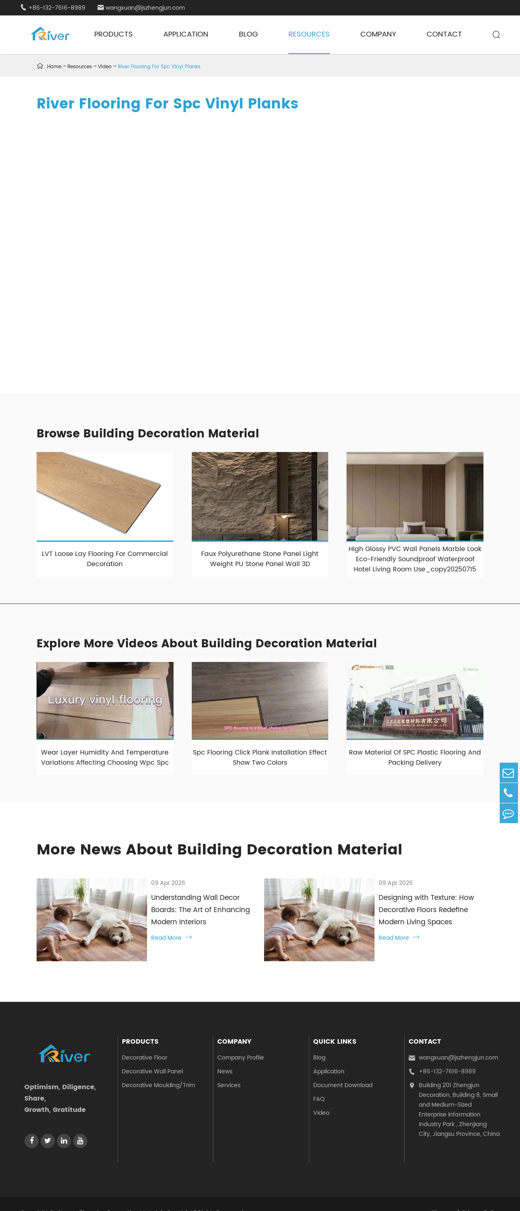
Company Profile (240, 1039)
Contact (444, 34)
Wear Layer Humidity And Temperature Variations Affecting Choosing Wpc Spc (105, 757)
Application (185, 34)
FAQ (319, 1081)
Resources (309, 34)
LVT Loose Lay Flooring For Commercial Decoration (105, 559)
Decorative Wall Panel (152, 1053)
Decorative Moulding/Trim (158, 1067)
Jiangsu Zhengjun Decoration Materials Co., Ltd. (122, 1195)
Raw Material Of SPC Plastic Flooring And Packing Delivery (415, 757)
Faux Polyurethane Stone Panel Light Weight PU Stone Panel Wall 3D (259, 559)
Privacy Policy (481, 1195)
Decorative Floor (144, 1039)
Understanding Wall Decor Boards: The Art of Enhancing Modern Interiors (189, 904)
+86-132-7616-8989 (52, 8)
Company (378, 34)
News (224, 1053)
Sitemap (442, 1195)
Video (105, 67)
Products (113, 34)
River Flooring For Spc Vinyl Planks (159, 67)
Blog (248, 34)
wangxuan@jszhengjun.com (141, 8)
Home (54, 67)
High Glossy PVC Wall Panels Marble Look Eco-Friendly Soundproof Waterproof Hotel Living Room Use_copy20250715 (415, 559)
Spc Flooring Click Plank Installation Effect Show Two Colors (260, 757)
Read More (144, 925)
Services (228, 1067)
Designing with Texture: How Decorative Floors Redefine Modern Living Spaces (410, 910)
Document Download (343, 1067)
